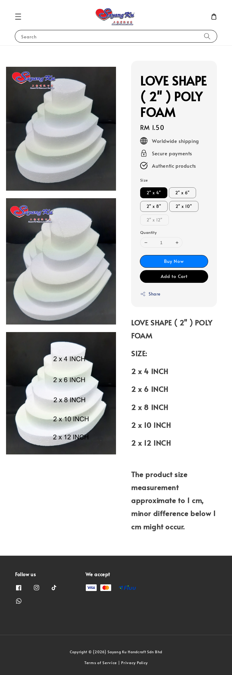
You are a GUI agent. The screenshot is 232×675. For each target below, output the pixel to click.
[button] (18, 16)
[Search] (207, 36)
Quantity (148, 232)
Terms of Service (100, 662)
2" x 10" (184, 206)
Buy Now (174, 261)
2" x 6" (182, 192)
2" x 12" (155, 220)
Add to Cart (174, 276)
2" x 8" (154, 206)
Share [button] (150, 294)
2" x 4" (154, 192)
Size (144, 180)
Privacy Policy (134, 662)
